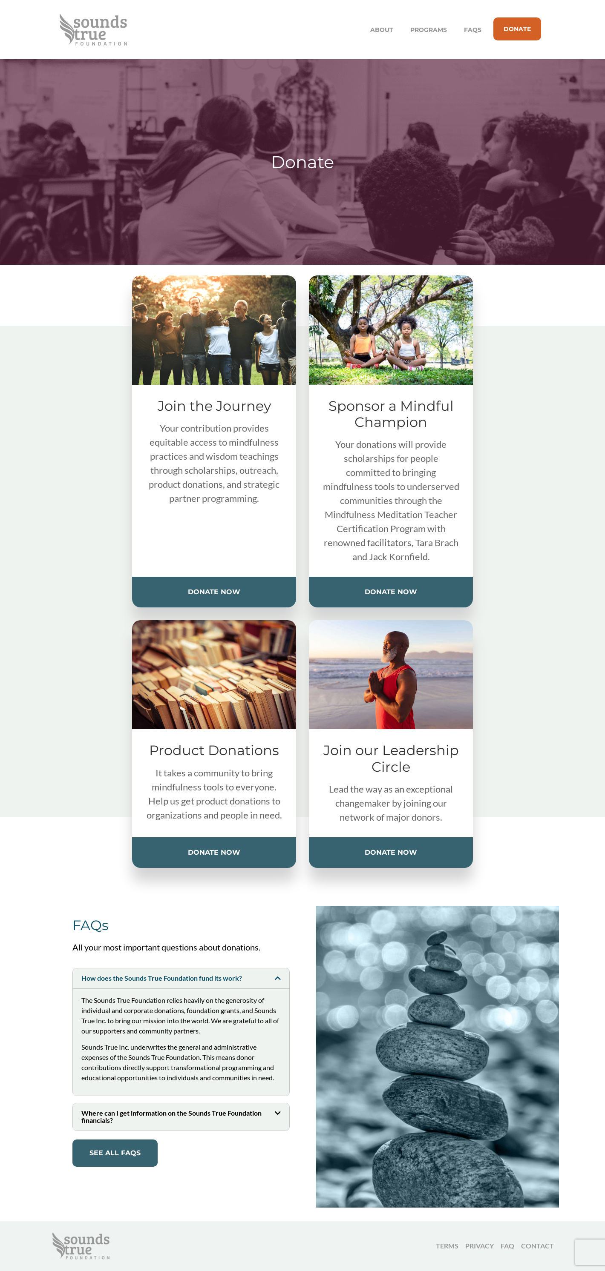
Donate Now (214, 592)
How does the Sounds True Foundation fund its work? (161, 978)
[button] (181, 978)
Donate (517, 29)
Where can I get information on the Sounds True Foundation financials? (171, 1116)
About (381, 30)
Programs (428, 30)
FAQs (472, 30)
